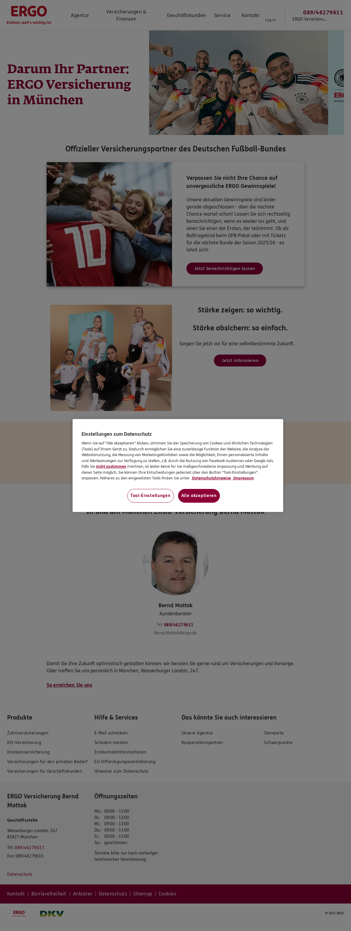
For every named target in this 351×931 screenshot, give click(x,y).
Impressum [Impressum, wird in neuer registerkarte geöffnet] (243, 478)
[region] (178, 465)
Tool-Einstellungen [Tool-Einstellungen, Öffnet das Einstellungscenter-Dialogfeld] (151, 495)
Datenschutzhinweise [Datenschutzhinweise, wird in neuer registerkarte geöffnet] (211, 478)
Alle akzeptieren (199, 495)
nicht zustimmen (111, 466)
